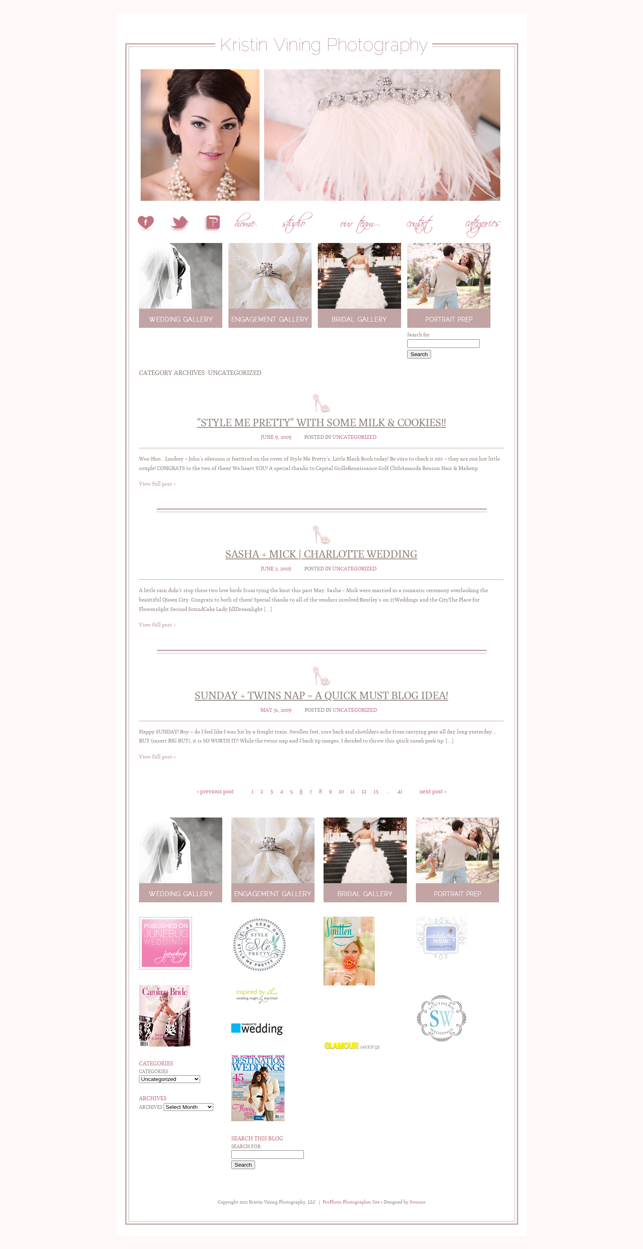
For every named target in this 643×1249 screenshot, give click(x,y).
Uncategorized (354, 437)
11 (353, 791)
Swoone (417, 1202)
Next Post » (433, 791)
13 (376, 791)
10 (341, 791)
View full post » (157, 484)
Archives (150, 1107)
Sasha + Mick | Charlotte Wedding (321, 554)
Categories (153, 1071)
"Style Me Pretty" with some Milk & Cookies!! (321, 422)
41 (399, 791)
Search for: (419, 335)
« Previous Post (215, 791)
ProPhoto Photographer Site (351, 1202)
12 (364, 791)
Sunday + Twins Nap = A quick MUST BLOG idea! (321, 695)
